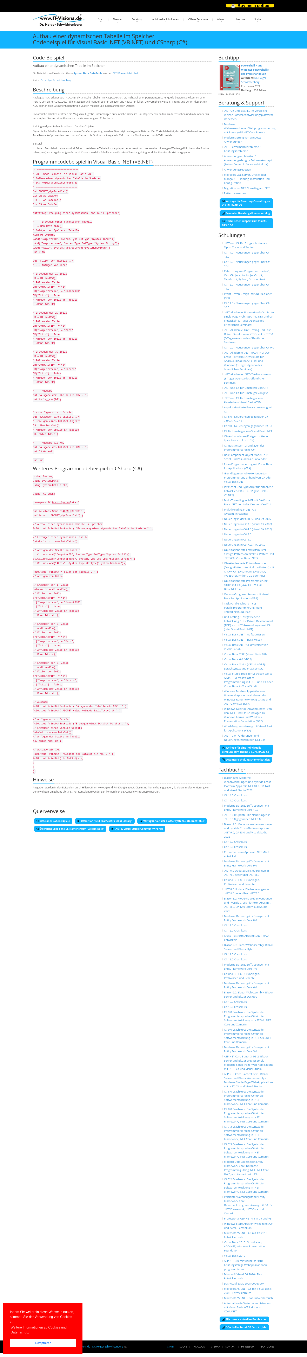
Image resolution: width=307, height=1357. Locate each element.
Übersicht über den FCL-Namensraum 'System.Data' (70, 829)
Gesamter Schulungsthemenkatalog (246, 759)
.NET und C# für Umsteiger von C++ (246, 388)
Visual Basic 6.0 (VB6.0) (238, 659)
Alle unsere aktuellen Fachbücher (244, 1319)
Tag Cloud (198, 1346)
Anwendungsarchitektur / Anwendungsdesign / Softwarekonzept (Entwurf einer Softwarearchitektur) (248, 160)
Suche (257, 19)
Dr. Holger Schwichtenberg (56, 80)
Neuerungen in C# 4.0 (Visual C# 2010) (248, 529)
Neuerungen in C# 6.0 (237, 539)
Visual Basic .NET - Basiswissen (243, 639)
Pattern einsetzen (235, 193)
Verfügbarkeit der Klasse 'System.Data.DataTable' (172, 821)
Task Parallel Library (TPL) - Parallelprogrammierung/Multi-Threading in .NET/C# (243, 608)
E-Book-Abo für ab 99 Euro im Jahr (244, 1327)
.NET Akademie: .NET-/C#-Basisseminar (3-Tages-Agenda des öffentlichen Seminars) (248, 378)
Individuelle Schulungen (165, 19)
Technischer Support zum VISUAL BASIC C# (244, 223)
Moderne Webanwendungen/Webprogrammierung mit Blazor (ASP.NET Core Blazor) (249, 128)
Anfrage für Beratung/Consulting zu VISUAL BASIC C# (246, 203)
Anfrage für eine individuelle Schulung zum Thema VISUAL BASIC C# (245, 750)
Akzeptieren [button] (42, 1343)
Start (101, 19)
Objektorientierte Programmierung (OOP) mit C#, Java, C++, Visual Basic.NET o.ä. (245, 585)
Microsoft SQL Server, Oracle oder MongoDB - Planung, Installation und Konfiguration (247, 179)
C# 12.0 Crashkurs (235, 925)
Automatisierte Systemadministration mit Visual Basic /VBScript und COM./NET (247, 1307)
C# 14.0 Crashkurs (235, 795)
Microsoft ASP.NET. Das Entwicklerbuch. (248, 1298)
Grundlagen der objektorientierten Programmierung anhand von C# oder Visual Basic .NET (248, 478)
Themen (117, 19)
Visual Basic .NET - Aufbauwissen (244, 634)
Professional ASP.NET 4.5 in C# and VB (248, 1218)
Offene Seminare (198, 19)
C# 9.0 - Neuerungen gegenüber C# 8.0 (248, 426)
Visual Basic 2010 (234, 1255)
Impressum (247, 1346)
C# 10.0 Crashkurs (235, 1002)
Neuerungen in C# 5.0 (237, 534)
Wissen (221, 19)
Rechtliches (267, 1346)
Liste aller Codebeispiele (53, 821)
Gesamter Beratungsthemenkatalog (246, 213)
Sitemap (215, 1346)
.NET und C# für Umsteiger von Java (246, 393)
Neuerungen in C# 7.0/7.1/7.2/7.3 (244, 544)
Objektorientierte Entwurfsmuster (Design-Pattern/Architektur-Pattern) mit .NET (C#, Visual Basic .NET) (249, 554)
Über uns (239, 19)
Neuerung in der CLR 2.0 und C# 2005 (247, 519)
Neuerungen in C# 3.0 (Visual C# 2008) (248, 524)
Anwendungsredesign (237, 169)
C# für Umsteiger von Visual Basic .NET (248, 431)
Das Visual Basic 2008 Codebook (244, 1283)
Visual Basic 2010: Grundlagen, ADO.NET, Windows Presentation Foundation (244, 1246)
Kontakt (230, 1346)
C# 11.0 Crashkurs (235, 954)
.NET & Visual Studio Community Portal (137, 829)
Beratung (137, 19)
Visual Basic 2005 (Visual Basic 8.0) (245, 654)
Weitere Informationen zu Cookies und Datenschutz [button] (39, 1330)
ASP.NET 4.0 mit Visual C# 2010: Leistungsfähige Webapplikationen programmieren (245, 1265)
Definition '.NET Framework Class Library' (105, 821)
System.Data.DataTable (87, 73)
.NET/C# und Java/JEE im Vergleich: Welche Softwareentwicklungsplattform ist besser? (248, 115)
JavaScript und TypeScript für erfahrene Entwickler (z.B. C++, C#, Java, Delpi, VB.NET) (248, 491)
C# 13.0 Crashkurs (235, 842)
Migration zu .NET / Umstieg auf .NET (247, 188)
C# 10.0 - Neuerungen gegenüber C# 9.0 (249, 347)
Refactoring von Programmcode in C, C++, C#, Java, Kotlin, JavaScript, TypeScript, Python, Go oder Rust (247, 275)
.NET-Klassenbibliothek (125, 73)
